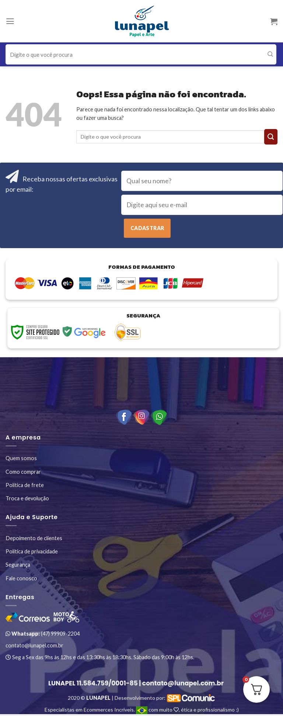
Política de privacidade (32, 551)
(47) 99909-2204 (43, 633)
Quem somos (21, 458)
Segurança (18, 565)
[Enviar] (270, 54)
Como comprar (23, 472)
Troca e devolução (27, 498)
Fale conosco (21, 578)
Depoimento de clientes (34, 538)
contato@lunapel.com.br (34, 645)
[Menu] (10, 21)
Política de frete (25, 485)
